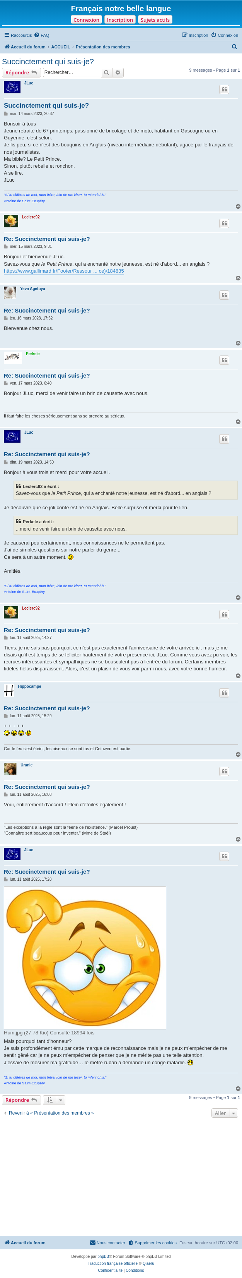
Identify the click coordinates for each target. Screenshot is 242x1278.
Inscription (120, 19)
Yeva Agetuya (32, 289)
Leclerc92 (31, 217)
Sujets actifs (155, 19)
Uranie (26, 765)
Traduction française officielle (113, 1263)
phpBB (103, 1256)
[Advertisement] (121, 1177)
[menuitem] (41, 35)
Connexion (86, 19)
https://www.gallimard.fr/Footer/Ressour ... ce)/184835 (64, 271)
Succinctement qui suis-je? (48, 61)
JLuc (28, 83)
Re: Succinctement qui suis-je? (47, 238)
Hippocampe (29, 686)
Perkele (33, 354)
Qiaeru (148, 1263)
